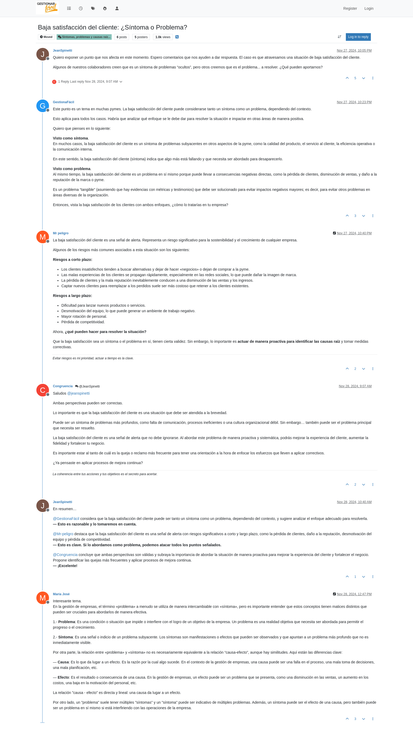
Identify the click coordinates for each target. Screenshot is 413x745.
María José (61, 594)
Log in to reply (358, 37)
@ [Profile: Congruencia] (65, 555)
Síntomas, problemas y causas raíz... (84, 37)
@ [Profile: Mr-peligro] (63, 534)
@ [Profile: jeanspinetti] (78, 393)
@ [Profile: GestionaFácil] (66, 518)
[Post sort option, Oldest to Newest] (339, 37)
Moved (46, 37)
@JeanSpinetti (87, 386)
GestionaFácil (63, 102)
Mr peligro (60, 233)
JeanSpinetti (62, 50)
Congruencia (63, 386)
